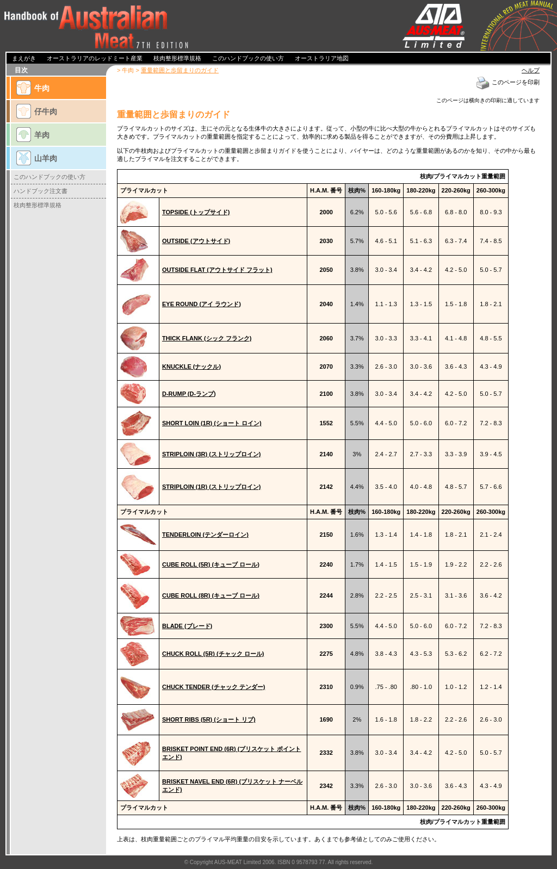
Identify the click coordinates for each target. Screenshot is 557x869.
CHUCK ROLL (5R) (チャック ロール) (213, 653)
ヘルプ (531, 70)
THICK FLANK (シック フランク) (206, 338)
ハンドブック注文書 (40, 191)
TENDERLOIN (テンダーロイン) (205, 534)
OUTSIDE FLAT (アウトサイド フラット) (217, 269)
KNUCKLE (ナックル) (191, 366)
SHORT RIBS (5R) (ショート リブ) (209, 719)
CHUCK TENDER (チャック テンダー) (213, 687)
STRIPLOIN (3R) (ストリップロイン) (211, 454)
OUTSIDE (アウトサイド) (196, 241)
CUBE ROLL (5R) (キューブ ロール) (210, 564)
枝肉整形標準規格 (37, 205)
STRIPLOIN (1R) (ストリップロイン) (211, 486)
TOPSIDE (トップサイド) (196, 212)
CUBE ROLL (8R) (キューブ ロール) (210, 595)
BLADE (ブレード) (187, 626)
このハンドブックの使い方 (49, 176)
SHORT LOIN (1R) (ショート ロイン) (212, 423)
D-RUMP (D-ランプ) (189, 393)
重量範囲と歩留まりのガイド (180, 70)
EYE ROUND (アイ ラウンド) (201, 304)
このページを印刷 (507, 82)
